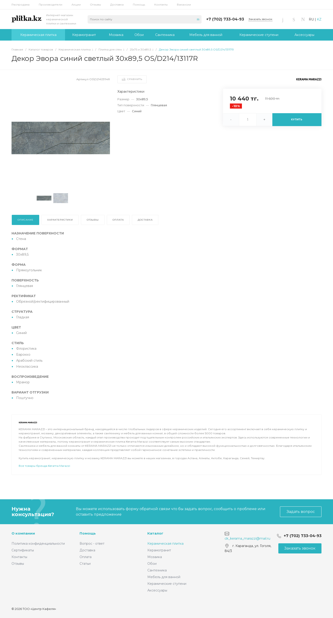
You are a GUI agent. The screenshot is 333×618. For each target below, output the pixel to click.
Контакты (161, 4)
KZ (319, 19)
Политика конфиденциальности (38, 543)
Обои (152, 564)
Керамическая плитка (165, 543)
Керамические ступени (166, 584)
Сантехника (157, 570)
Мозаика (154, 557)
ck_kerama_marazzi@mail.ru (247, 538)
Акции (76, 4)
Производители (50, 4)
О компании (23, 533)
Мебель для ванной (163, 577)
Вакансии (184, 4)
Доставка (117, 4)
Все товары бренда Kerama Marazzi (44, 478)
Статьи (85, 564)
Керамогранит (159, 550)
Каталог (155, 533)
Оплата (86, 557)
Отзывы (95, 4)
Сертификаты (23, 550)
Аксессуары (157, 590)
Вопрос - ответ (92, 543)
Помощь (139, 4)
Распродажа (21, 4)
